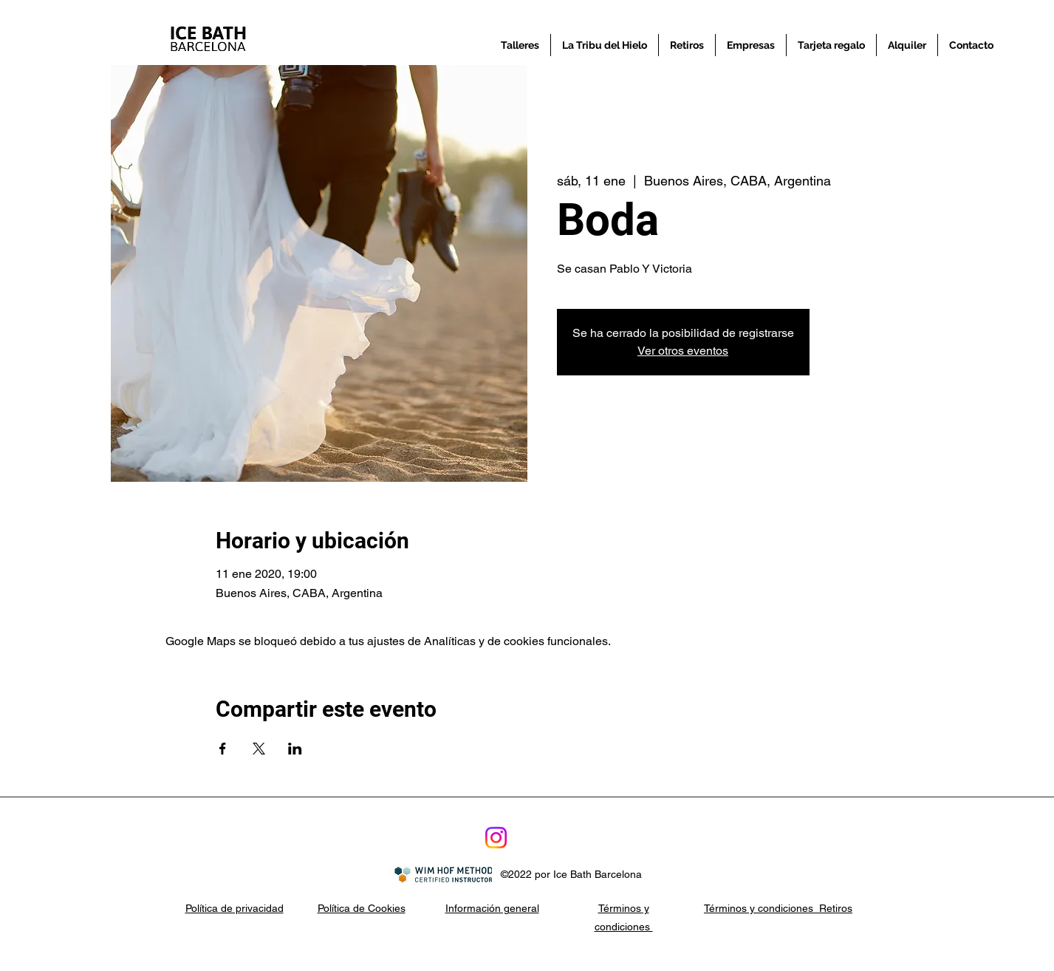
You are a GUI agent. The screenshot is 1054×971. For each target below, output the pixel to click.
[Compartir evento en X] (259, 748)
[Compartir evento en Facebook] (223, 748)
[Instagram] (496, 837)
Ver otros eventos (682, 351)
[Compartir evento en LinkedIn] (295, 748)
